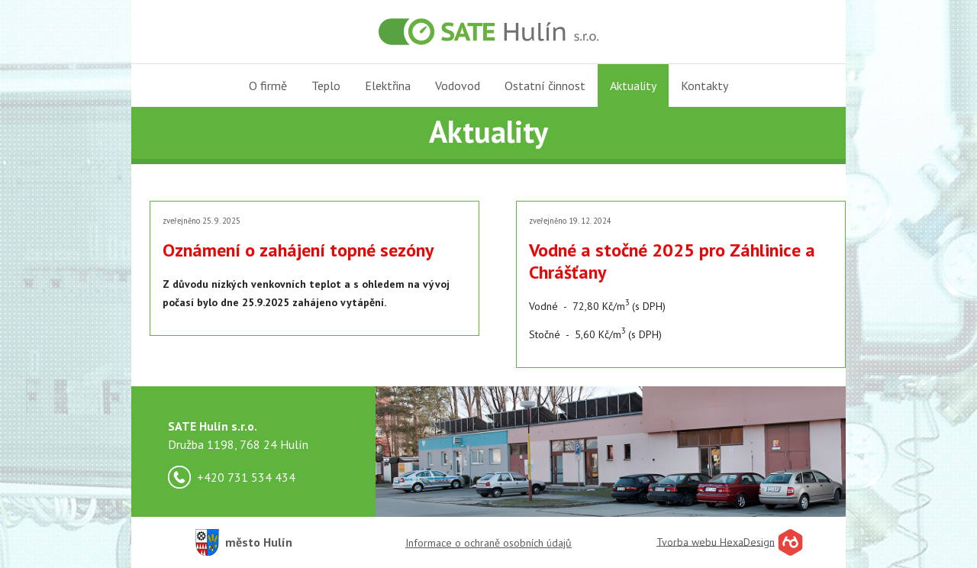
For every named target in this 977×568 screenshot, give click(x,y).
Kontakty (704, 85)
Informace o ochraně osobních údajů (488, 543)
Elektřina (388, 85)
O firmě (268, 85)
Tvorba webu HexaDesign (715, 541)
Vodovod (457, 85)
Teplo (325, 85)
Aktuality (633, 85)
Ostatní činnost (545, 85)
